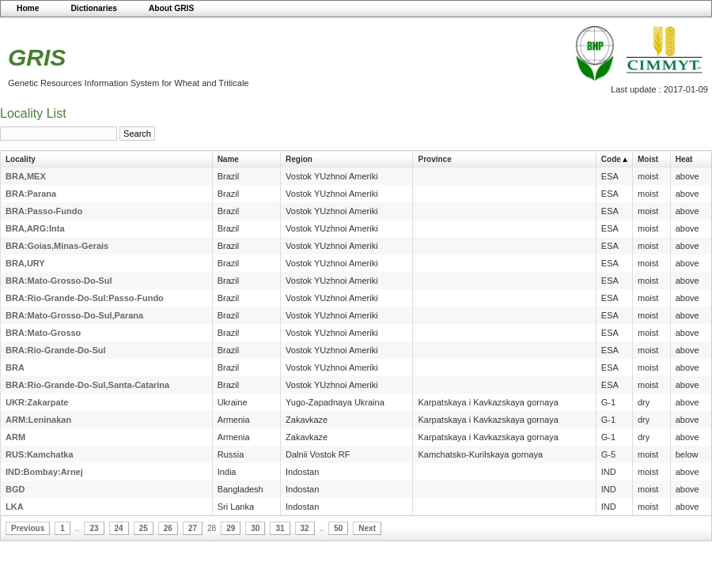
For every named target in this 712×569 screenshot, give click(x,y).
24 (119, 528)
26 (168, 528)
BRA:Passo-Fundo (44, 211)
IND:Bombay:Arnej (44, 472)
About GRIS (171, 8)
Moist (648, 159)
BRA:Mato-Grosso (43, 332)
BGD (15, 489)
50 (338, 528)
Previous (27, 528)
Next (367, 528)
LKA (15, 506)
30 (255, 528)
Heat (684, 159)
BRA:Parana (31, 193)
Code (611, 159)
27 (192, 528)
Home (28, 8)
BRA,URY (25, 263)
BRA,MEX (26, 176)
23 (93, 528)
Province (434, 159)
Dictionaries (93, 8)
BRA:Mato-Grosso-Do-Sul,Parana (74, 315)
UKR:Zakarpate (37, 402)
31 (279, 528)
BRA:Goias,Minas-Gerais (57, 246)
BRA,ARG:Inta (35, 228)
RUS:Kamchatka (40, 454)
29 (230, 528)
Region (299, 159)
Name (228, 159)
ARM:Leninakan (38, 419)
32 (305, 528)
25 (143, 528)
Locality (21, 159)
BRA (15, 367)
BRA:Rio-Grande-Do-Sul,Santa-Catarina (87, 385)
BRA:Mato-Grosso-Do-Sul (59, 280)
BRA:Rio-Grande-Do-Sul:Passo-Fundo (85, 298)
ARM (15, 437)
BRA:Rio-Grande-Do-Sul (56, 350)
